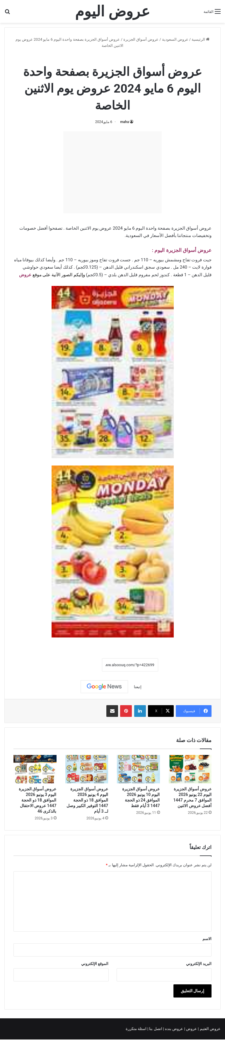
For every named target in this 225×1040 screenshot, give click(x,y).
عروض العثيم (210, 1029)
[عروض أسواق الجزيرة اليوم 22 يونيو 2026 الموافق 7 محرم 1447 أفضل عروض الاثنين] (190, 769)
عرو (27, 274)
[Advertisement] (112, 172)
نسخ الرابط (83, 664)
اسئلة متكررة (136, 1029)
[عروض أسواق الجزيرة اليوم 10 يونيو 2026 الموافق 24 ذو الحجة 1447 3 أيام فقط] (138, 769)
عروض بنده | (173, 1029)
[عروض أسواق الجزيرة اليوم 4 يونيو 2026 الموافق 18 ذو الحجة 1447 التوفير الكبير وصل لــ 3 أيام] (86, 769)
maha (124, 122)
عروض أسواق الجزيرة (140, 39)
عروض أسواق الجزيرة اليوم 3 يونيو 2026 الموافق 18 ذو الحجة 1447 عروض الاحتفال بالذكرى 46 (38, 800)
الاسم (207, 939)
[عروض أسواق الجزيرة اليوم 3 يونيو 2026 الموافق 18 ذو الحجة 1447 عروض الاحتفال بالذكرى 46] (35, 769)
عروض (191, 1029)
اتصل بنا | (155, 1029)
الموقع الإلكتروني (94, 963)
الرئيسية (200, 39)
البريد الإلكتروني (199, 963)
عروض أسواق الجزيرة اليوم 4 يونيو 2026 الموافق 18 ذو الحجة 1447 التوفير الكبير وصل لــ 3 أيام (87, 800)
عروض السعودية (175, 39)
